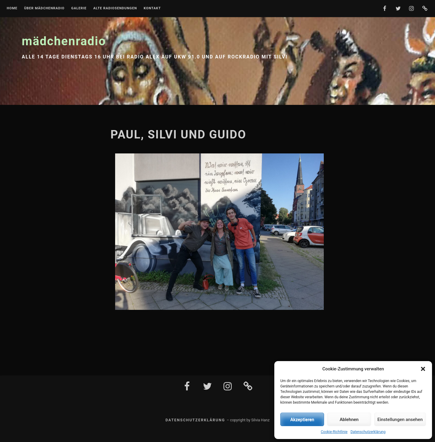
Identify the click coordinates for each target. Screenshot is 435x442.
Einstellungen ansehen (400, 419)
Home (12, 8)
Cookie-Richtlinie (334, 432)
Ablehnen (349, 419)
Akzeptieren (302, 419)
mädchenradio (64, 41)
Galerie (79, 8)
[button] (423, 369)
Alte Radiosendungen (115, 8)
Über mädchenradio (44, 8)
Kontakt (152, 8)
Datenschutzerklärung (368, 432)
